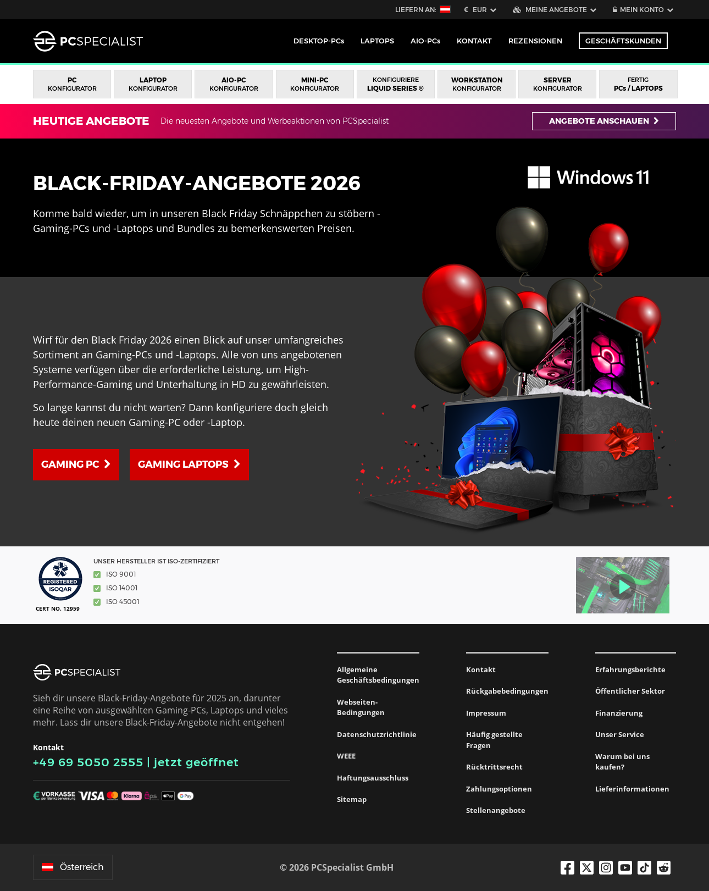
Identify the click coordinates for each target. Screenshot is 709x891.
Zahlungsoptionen (499, 789)
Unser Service (619, 734)
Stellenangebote (495, 810)
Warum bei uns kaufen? (622, 761)
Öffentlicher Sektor (630, 691)
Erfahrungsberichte (630, 669)
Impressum (486, 713)
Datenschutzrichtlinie (377, 734)
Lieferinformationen (632, 789)
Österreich (73, 867)
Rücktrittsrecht (494, 767)
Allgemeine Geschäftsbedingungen (378, 675)
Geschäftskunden (623, 40)
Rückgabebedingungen (507, 691)
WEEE (346, 756)
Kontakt (481, 669)
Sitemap (352, 799)
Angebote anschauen (604, 121)
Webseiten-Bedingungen (361, 707)
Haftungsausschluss (372, 778)
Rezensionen (535, 40)
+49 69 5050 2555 (88, 762)
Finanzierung (618, 713)
